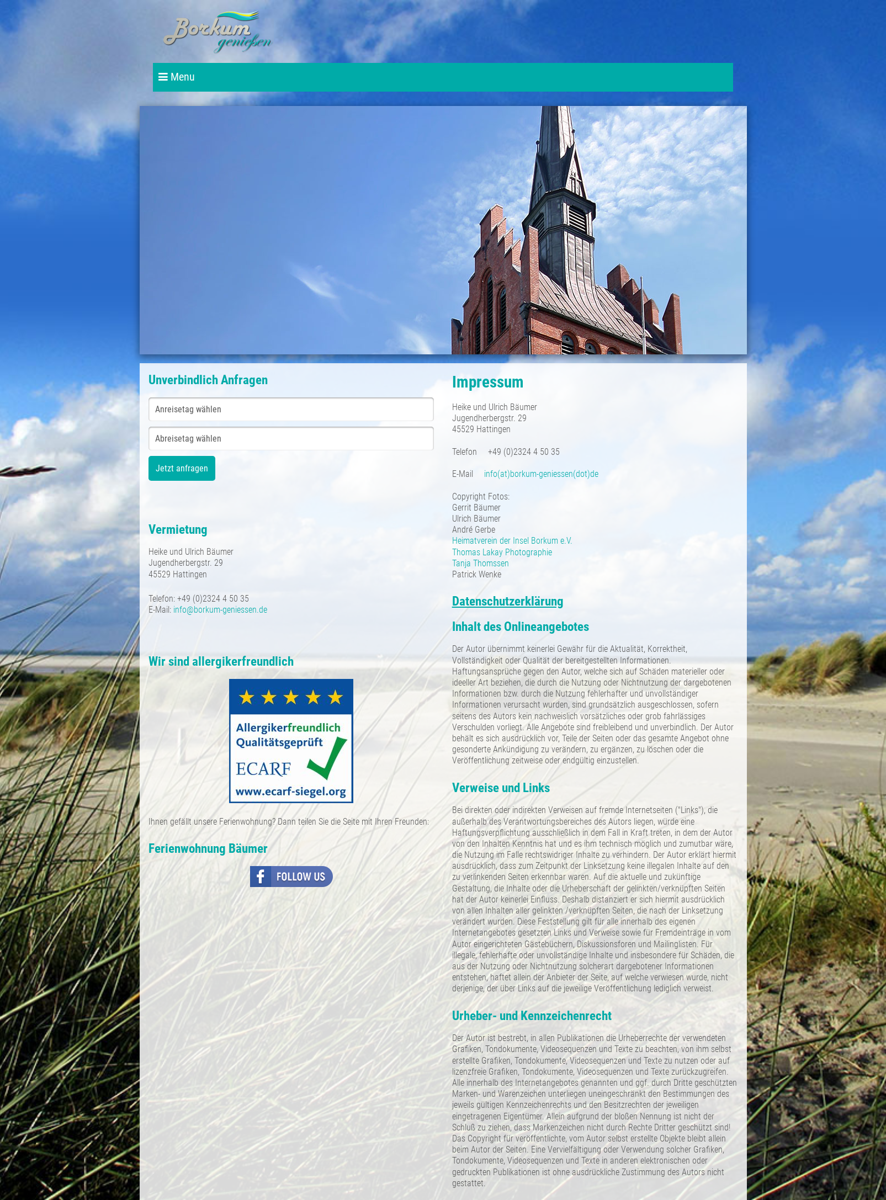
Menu (176, 77)
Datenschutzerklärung (508, 601)
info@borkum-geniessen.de (220, 609)
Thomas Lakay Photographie (502, 552)
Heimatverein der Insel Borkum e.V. (512, 540)
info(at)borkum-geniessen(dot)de (541, 474)
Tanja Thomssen (480, 563)
